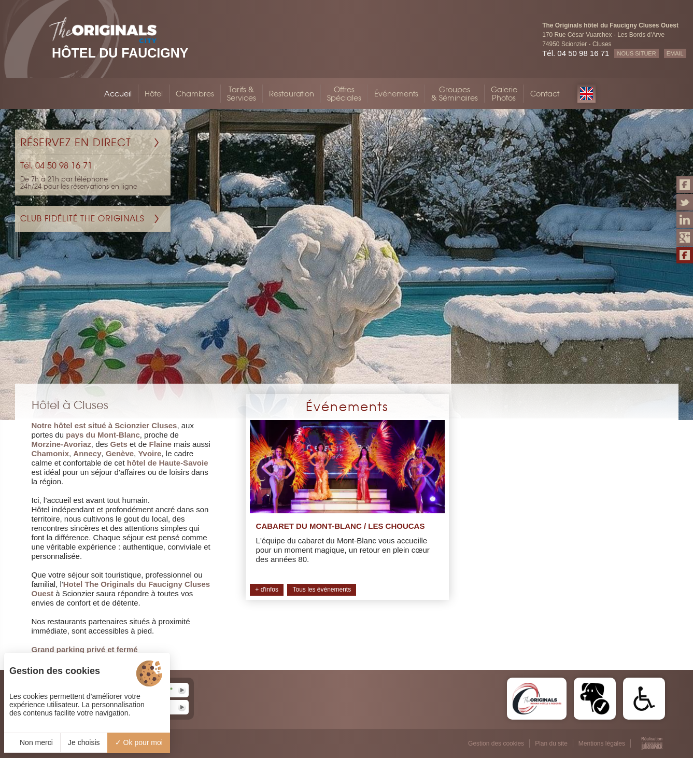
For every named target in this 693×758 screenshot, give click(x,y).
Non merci (32, 742)
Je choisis (84, 742)
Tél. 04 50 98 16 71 (575, 53)
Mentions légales (601, 743)
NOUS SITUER (636, 53)
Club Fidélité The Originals (82, 218)
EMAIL (675, 53)
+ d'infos (266, 589)
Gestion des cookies (496, 743)
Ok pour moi (139, 742)
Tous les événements (321, 589)
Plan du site (551, 743)
